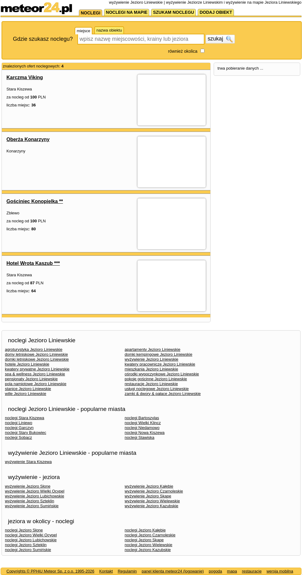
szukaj (220, 39)
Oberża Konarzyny (27, 139)
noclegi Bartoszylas (142, 418)
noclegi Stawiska (139, 437)
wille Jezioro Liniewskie (25, 393)
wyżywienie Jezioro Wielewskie (152, 501)
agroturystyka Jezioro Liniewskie (33, 349)
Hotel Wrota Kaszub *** (33, 263)
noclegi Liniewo (18, 422)
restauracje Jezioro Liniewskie (151, 383)
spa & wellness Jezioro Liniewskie (35, 374)
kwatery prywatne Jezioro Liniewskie (37, 369)
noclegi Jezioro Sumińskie (28, 549)
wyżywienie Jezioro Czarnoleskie (154, 491)
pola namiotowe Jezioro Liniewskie (35, 383)
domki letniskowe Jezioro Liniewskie (37, 359)
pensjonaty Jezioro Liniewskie (31, 379)
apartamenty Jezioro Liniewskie (152, 349)
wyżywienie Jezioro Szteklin (29, 501)
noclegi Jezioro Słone (24, 530)
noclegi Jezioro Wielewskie (148, 544)
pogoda (215, 571)
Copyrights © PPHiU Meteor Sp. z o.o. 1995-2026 (50, 571)
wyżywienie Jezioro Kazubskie (151, 506)
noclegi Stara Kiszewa (24, 418)
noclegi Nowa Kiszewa (145, 432)
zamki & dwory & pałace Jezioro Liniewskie (163, 393)
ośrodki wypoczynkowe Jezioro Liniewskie (162, 374)
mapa (232, 571)
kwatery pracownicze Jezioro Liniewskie (160, 364)
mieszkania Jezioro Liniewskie (151, 369)
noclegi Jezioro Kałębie (145, 530)
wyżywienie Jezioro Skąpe (148, 496)
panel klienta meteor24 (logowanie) (173, 571)
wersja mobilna (279, 571)
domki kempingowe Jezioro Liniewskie (158, 354)
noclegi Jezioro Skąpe (144, 540)
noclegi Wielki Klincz (143, 422)
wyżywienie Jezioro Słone (27, 486)
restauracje (252, 571)
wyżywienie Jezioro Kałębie (149, 486)
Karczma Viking (24, 77)
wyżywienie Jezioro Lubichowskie (34, 496)
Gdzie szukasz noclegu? (43, 39)
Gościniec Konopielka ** (34, 201)
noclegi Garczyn (19, 427)
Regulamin (127, 571)
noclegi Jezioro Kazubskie (148, 549)
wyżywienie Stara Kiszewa (28, 461)
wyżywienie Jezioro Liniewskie (151, 359)
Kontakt (106, 571)
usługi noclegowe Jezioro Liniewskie (157, 388)
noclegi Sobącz (18, 437)
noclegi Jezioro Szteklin (26, 544)
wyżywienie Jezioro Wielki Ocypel (34, 491)
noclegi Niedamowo (142, 427)
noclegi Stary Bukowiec (25, 432)
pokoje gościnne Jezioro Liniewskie (156, 379)
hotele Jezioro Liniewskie (27, 364)
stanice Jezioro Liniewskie (28, 388)
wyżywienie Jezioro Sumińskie (32, 506)
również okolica (182, 51)
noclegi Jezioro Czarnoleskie (150, 535)
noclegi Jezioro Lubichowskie (30, 540)
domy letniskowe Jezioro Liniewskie (36, 354)
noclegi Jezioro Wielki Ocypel (31, 535)
